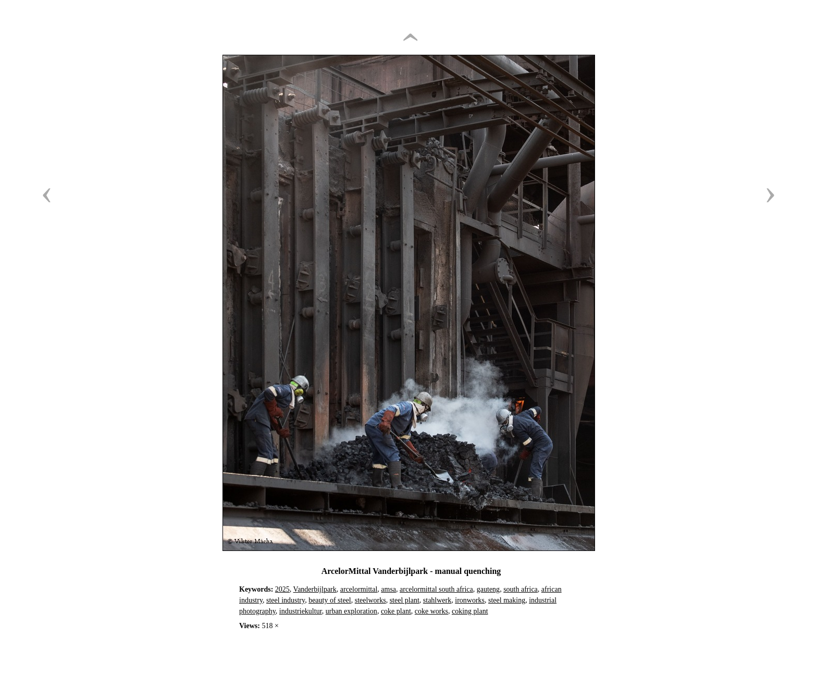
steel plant (404, 600)
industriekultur (300, 611)
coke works (431, 611)
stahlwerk (437, 600)
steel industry (285, 600)
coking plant (470, 611)
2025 (282, 589)
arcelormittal (359, 589)
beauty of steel (329, 600)
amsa (388, 589)
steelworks (370, 600)
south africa (520, 589)
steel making (506, 600)
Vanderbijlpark (315, 589)
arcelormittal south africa (436, 589)
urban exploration (351, 611)
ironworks (470, 600)
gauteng (488, 589)
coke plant (396, 611)
